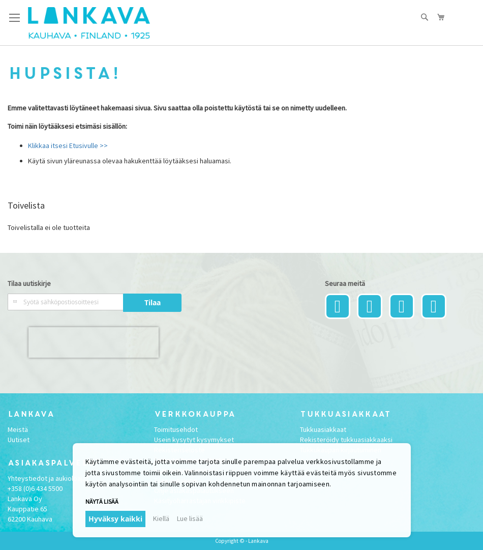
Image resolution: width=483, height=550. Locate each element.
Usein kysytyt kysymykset (194, 439)
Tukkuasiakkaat (323, 429)
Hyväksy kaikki (115, 519)
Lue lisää (190, 518)
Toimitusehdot (176, 429)
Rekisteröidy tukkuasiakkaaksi (346, 439)
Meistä (18, 429)
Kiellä (161, 518)
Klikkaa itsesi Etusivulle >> (68, 145)
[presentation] (93, 342)
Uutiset (18, 439)
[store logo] (89, 23)
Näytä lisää (101, 501)
